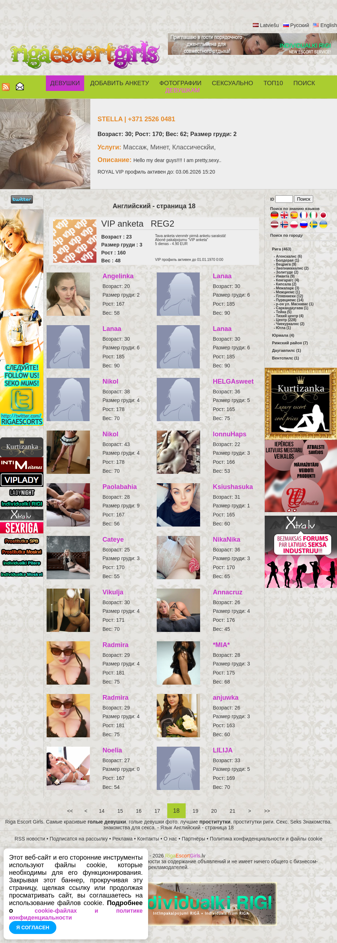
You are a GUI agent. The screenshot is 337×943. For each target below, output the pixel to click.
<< (70, 811)
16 (138, 811)
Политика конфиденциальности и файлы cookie (266, 839)
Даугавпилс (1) (286, 350)
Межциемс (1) (288, 292)
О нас (170, 839)
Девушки (65, 83)
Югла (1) (283, 328)
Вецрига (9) (286, 264)
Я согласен (32, 927)
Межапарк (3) (287, 288)
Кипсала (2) (286, 284)
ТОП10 (273, 83)
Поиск (304, 83)
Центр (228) (286, 320)
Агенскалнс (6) (289, 256)
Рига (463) (281, 249)
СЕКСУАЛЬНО (232, 83)
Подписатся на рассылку (79, 839)
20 (214, 811)
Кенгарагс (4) (287, 280)
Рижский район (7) (290, 343)
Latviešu (269, 25)
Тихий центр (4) (289, 316)
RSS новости (29, 839)
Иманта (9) (285, 276)
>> (267, 811)
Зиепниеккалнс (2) (292, 268)
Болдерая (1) (287, 260)
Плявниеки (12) (289, 296)
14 (102, 811)
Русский (299, 25)
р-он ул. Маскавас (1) (295, 304)
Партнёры (193, 839)
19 (195, 811)
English (328, 25)
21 (232, 811)
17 (157, 811)
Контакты (148, 839)
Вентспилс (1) (285, 358)
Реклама (122, 839)
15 (120, 811)
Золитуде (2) (287, 272)
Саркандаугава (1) (292, 308)
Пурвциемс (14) (289, 300)
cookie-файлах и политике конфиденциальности (76, 914)
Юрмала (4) (283, 335)
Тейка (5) (283, 312)
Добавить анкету (119, 83)
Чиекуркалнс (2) (290, 324)
